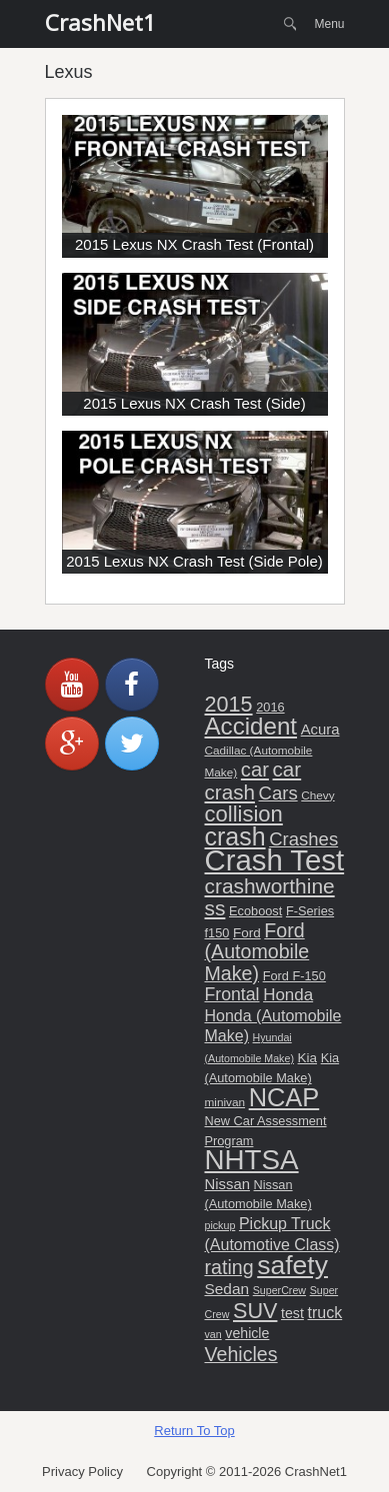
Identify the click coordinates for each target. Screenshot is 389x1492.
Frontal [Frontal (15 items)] (232, 994)
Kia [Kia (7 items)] (307, 1057)
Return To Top (194, 1430)
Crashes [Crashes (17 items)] (303, 838)
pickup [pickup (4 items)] (220, 1225)
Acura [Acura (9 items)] (320, 730)
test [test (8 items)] (292, 1313)
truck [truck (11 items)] (325, 1312)
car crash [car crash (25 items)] (253, 780)
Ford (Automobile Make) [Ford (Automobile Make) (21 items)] (257, 951)
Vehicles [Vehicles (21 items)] (241, 1354)
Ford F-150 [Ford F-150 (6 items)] (294, 975)
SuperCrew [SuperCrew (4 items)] (279, 1290)
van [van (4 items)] (213, 1334)
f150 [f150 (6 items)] (217, 932)
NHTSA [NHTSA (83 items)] (252, 1159)
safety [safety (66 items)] (292, 1265)
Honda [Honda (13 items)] (288, 994)
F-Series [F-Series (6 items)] (310, 910)
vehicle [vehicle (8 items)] (247, 1333)
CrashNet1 (100, 22)
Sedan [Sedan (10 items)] (227, 1288)
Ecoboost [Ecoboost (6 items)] (255, 910)
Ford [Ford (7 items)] (247, 932)
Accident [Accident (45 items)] (251, 726)
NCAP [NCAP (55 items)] (284, 1097)
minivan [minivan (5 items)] (225, 1101)
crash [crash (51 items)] (235, 836)
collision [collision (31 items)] (244, 813)
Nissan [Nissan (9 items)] (227, 1184)
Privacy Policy (82, 1471)
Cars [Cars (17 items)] (278, 792)
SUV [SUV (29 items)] (255, 1310)
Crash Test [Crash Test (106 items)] (275, 859)
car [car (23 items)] (255, 769)
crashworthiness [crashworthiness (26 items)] (270, 897)
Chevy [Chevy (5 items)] (317, 794)
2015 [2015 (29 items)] (229, 704)
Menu (329, 24)
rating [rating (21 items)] (229, 1267)
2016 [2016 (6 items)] (270, 707)
